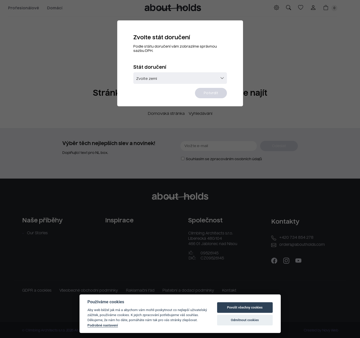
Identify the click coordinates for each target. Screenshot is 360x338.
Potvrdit (211, 93)
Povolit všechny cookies (244, 307)
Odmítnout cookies (245, 320)
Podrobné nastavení (103, 325)
